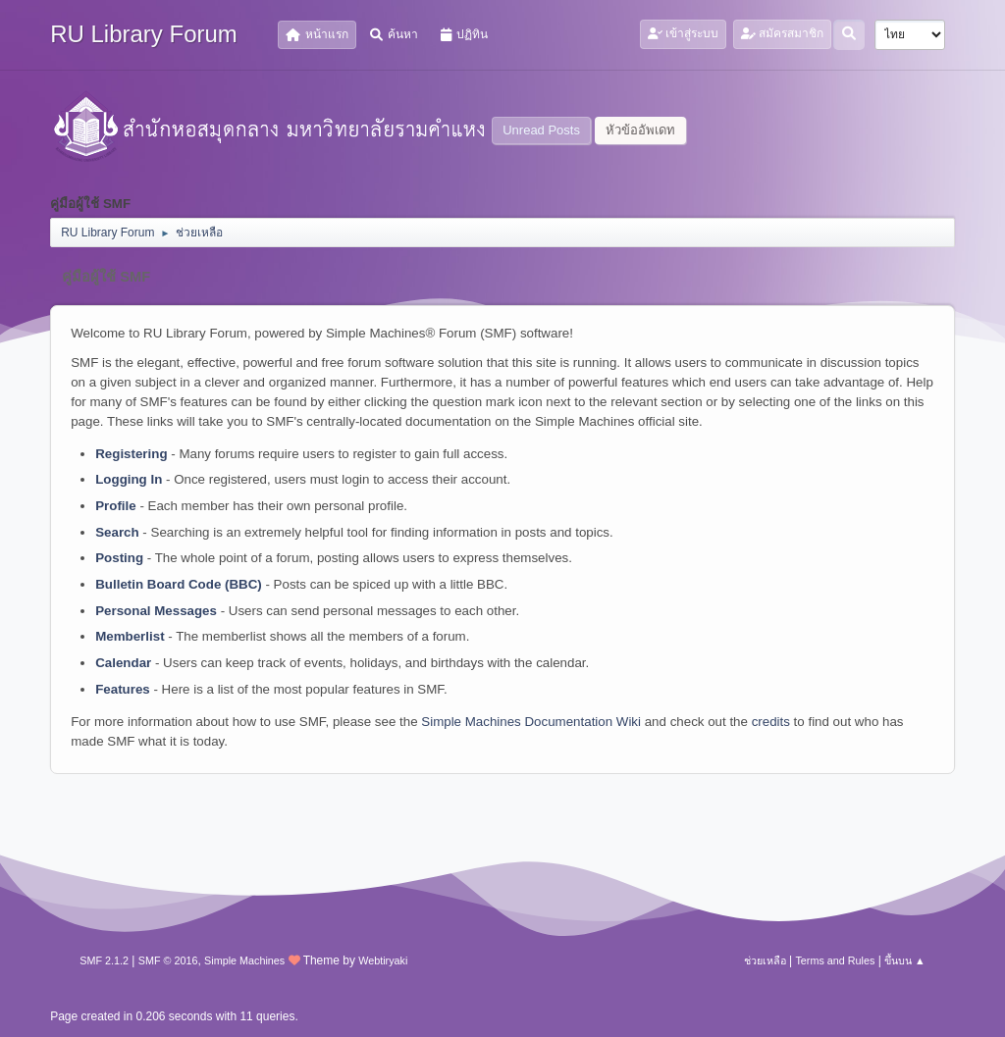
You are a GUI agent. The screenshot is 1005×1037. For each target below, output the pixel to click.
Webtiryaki (382, 960)
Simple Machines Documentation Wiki (531, 721)
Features (122, 689)
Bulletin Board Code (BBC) (178, 584)
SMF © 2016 (168, 960)
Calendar (123, 662)
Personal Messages (156, 610)
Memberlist (129, 636)
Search (116, 532)
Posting (119, 557)
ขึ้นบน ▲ (905, 960)
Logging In (128, 479)
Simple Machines (244, 960)
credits (771, 721)
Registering (131, 453)
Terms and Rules (834, 960)
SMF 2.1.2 (104, 960)
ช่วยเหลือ (765, 960)
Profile (115, 505)
